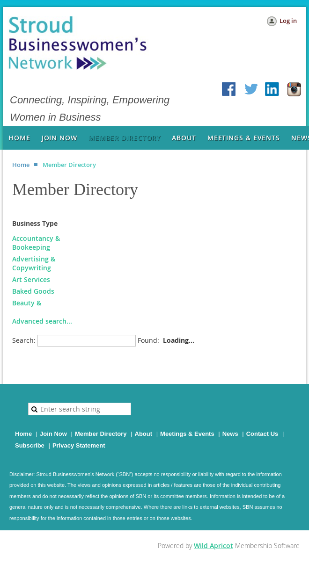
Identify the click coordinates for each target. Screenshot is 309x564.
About (144, 433)
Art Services (31, 279)
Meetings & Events (187, 433)
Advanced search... (42, 321)
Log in (288, 20)
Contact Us (262, 433)
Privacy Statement (78, 445)
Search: (24, 340)
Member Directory (101, 433)
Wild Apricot (213, 545)
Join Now (53, 433)
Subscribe (29, 445)
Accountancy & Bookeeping (36, 243)
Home (20, 164)
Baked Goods (33, 291)
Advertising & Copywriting (33, 263)
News (230, 433)
